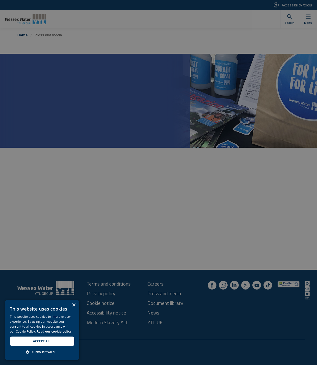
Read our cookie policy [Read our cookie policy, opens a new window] (54, 331)
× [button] (74, 305)
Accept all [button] (42, 341)
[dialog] (42, 330)
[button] (42, 352)
